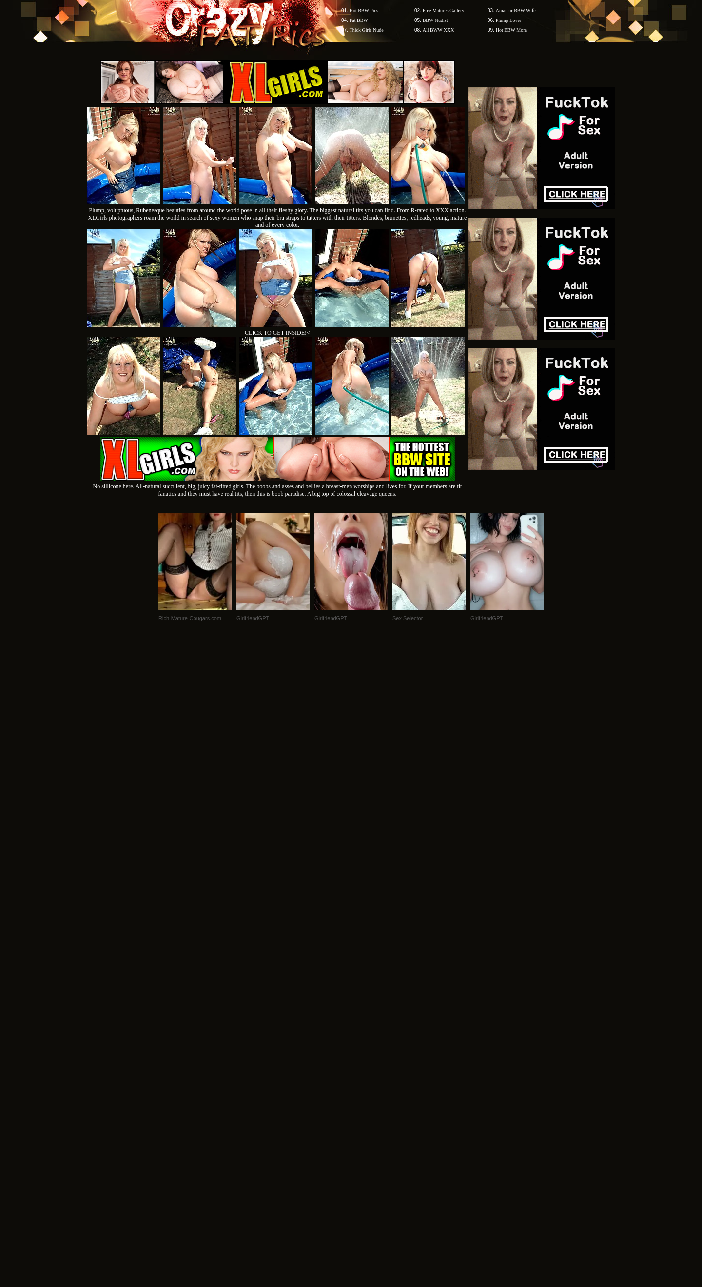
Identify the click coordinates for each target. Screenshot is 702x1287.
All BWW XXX (438, 30)
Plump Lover (509, 20)
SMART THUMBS (368, 1101)
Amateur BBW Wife (516, 10)
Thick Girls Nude (367, 30)
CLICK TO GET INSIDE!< (277, 332)
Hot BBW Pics (364, 10)
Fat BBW (359, 20)
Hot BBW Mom (511, 30)
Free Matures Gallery (444, 10)
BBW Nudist (435, 20)
